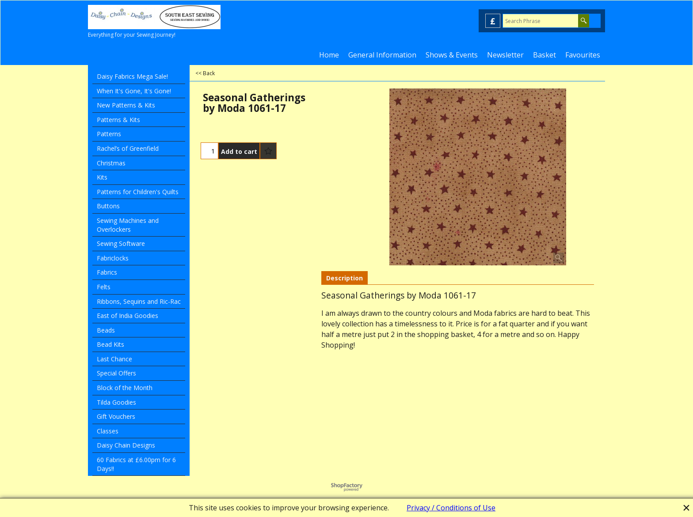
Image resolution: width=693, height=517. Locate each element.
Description (344, 278)
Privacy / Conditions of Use (451, 508)
